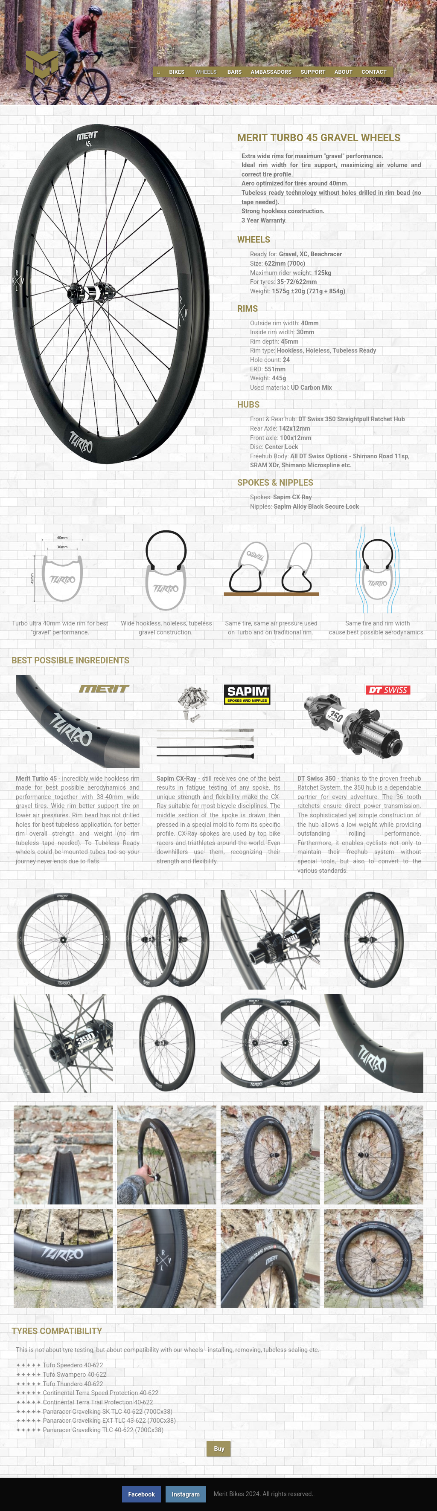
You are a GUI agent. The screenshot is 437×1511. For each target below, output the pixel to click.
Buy (219, 1449)
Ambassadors (272, 72)
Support (313, 72)
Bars (235, 72)
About (344, 72)
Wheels (206, 72)
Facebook (141, 1494)
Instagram (186, 1494)
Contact (374, 72)
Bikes (177, 72)
